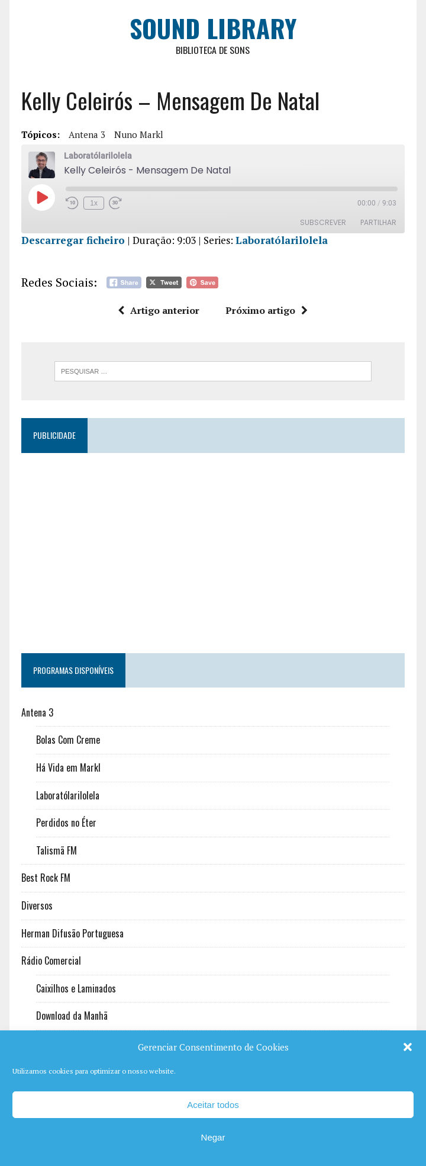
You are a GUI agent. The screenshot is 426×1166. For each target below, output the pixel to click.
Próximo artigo (267, 310)
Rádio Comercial (51, 960)
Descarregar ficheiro (73, 240)
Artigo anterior (159, 310)
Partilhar (378, 222)
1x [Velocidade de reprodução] (94, 203)
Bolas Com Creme (68, 740)
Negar (213, 1137)
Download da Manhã (72, 1015)
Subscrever (323, 222)
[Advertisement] (213, 548)
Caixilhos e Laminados (76, 988)
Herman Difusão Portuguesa (72, 933)
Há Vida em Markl (68, 767)
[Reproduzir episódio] (41, 197)
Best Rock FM (45, 878)
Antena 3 (87, 134)
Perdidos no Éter (66, 822)
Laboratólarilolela (281, 240)
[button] (408, 1047)
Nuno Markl (138, 134)
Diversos (37, 905)
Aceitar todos (213, 1105)
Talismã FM (56, 850)
